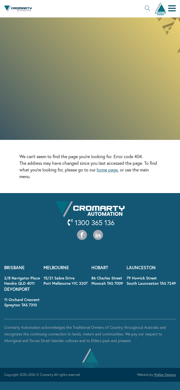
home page (107, 170)
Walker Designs (165, 375)
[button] (147, 9)
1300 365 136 (91, 222)
